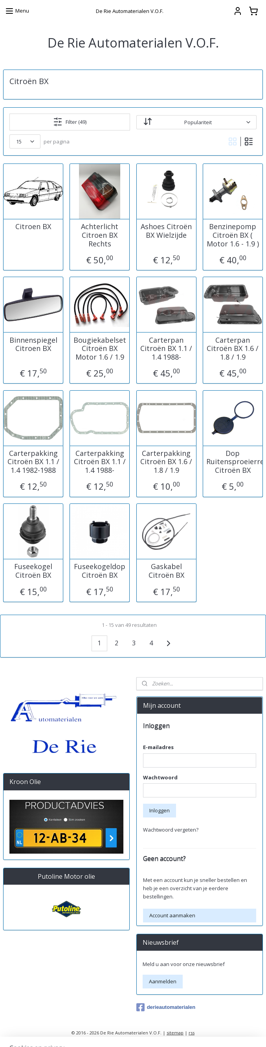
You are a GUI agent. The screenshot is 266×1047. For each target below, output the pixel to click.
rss (191, 1033)
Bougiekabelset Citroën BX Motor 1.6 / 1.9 (99, 348)
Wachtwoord (160, 777)
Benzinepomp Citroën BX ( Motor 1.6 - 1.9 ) (233, 235)
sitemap (175, 1033)
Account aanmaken (172, 915)
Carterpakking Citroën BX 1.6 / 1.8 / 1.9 (166, 461)
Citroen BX (33, 226)
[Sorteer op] (196, 122)
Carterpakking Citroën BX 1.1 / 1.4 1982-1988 (33, 461)
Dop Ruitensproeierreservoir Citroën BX (232, 461)
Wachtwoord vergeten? (170, 829)
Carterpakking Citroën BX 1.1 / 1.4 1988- (100, 461)
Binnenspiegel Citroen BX (33, 344)
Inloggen (159, 810)
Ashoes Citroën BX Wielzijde (166, 230)
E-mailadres (158, 747)
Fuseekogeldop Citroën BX (99, 570)
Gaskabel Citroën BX (166, 570)
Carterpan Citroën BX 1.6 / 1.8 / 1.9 (233, 348)
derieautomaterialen (166, 1007)
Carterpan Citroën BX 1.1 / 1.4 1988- (166, 348)
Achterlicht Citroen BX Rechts (99, 235)
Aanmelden (162, 981)
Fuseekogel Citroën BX (33, 570)
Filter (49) (69, 122)
